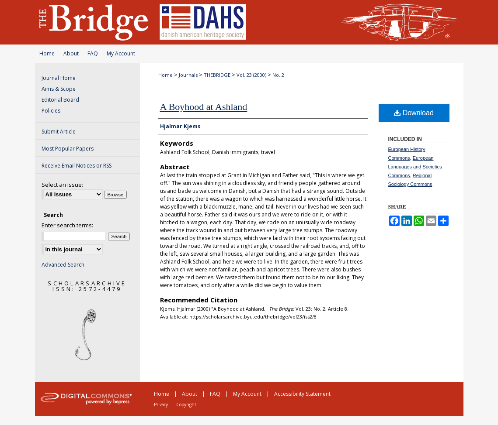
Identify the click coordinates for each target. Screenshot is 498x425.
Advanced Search (63, 264)
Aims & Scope (59, 89)
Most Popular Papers (68, 148)
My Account (121, 53)
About (71, 53)
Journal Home (59, 78)
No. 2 (278, 75)
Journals (188, 75)
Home (47, 53)
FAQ (92, 53)
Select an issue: (62, 185)
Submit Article (59, 131)
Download (414, 113)
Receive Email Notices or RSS (76, 165)
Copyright (186, 404)
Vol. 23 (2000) (251, 75)
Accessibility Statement (302, 394)
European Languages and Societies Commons (415, 166)
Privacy (161, 404)
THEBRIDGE (217, 75)
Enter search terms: (67, 225)
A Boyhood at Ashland (203, 106)
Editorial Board (60, 99)
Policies (51, 110)
